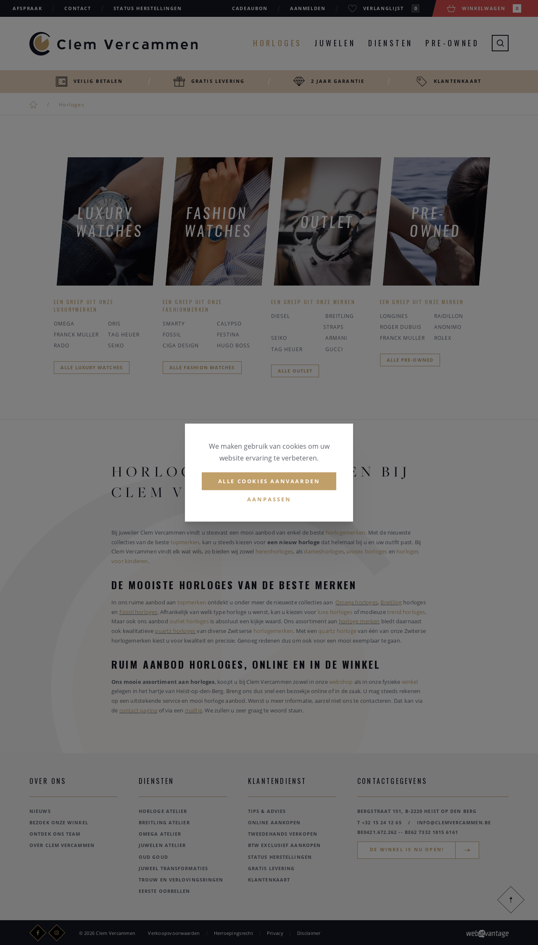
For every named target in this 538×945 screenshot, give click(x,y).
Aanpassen (269, 499)
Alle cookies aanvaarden (269, 481)
